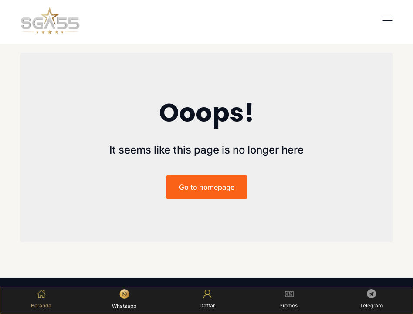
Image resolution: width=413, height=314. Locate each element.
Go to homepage (206, 187)
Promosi (289, 299)
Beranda (41, 299)
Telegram (371, 299)
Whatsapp (124, 299)
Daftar (207, 299)
